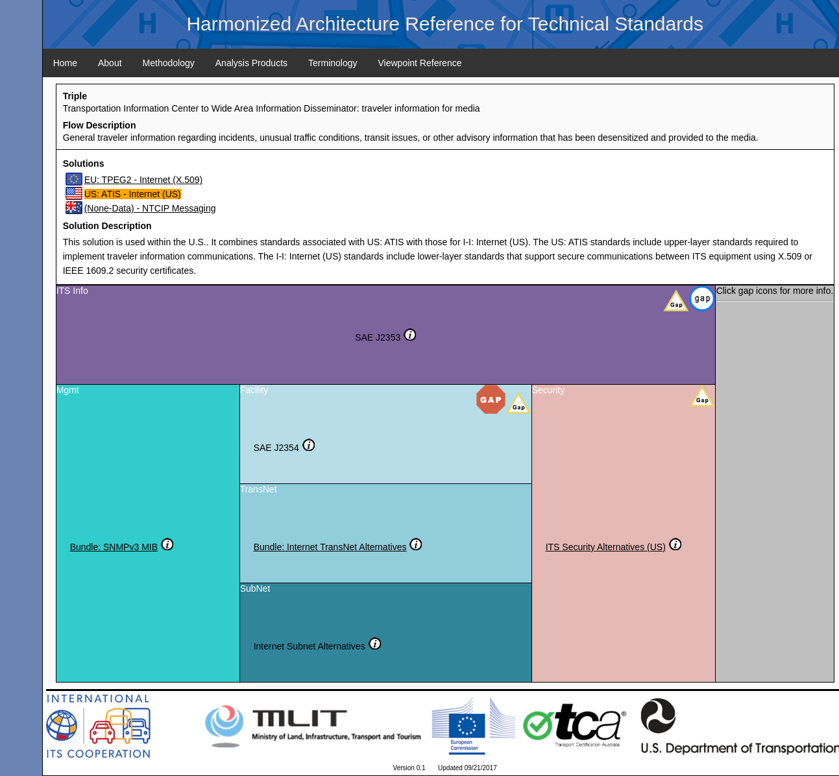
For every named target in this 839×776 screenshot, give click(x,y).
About (110, 63)
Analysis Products (251, 63)
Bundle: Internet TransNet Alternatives (330, 547)
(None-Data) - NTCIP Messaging (150, 208)
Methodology (169, 63)
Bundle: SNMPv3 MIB (114, 547)
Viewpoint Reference (420, 63)
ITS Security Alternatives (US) (606, 547)
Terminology (332, 63)
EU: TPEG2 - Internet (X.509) (143, 180)
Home (65, 63)
